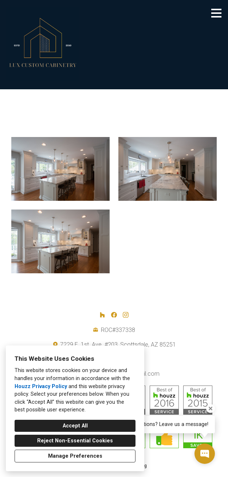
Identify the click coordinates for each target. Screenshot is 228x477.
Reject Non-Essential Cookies (75, 441)
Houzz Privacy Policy (41, 386)
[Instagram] (125, 315)
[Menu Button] (216, 13)
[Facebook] (114, 315)
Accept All (75, 426)
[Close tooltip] (210, 408)
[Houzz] (102, 315)
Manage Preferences (75, 456)
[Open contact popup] (204, 453)
